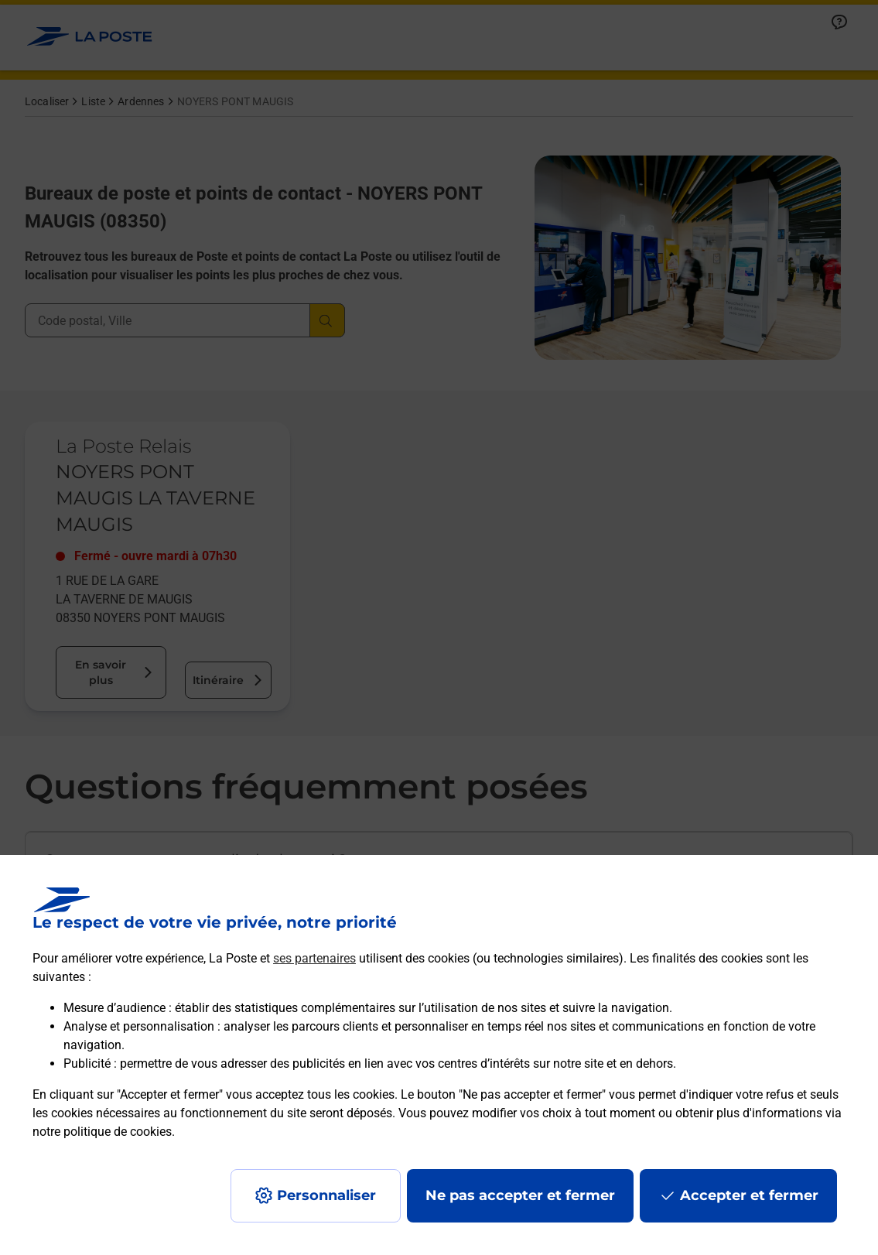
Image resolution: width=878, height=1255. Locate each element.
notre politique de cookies (102, 1131)
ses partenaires (314, 958)
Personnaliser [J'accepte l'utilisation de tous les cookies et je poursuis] (326, 1195)
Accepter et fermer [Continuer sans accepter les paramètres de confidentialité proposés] (749, 1195)
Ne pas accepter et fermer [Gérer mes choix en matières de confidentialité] (520, 1195)
